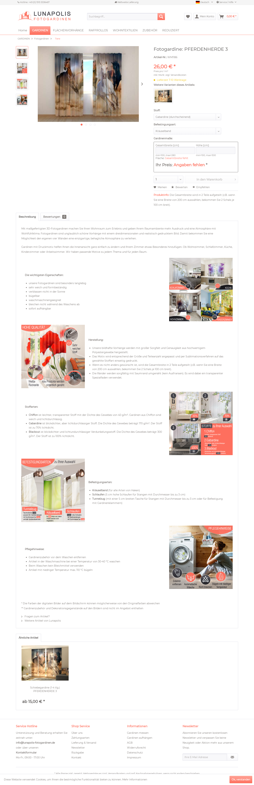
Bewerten (179, 187)
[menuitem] (126, 16)
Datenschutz (135, 752)
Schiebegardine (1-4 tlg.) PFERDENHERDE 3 (45, 689)
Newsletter (78, 747)
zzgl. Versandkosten (175, 75)
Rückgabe (77, 752)
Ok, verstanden (241, 779)
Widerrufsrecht (136, 747)
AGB (130, 742)
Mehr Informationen (134, 779)
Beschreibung (27, 216)
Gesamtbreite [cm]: (175, 149)
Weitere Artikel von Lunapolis (41, 620)
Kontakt (76, 757)
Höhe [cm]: (215, 149)
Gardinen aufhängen (139, 737)
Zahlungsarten (80, 737)
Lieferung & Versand (83, 742)
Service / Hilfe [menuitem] (225, 2)
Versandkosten (116, 773)
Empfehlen (201, 187)
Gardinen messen (138, 732)
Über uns (77, 732)
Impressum (134, 757)
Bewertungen (54, 217)
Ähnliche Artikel (28, 637)
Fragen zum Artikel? (35, 616)
